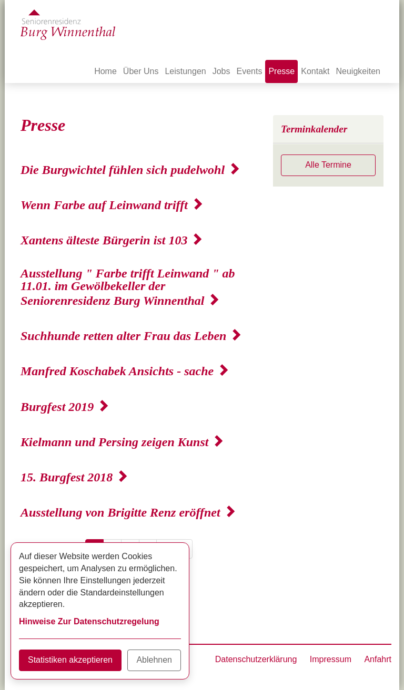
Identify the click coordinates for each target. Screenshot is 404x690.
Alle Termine (328, 164)
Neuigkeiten (358, 71)
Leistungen (185, 71)
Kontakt (315, 71)
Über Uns (141, 71)
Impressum (330, 659)
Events (249, 71)
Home (105, 71)
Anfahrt (377, 659)
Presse (281, 71)
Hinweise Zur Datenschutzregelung (89, 621)
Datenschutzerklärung (256, 659)
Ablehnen (154, 659)
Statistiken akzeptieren (70, 659)
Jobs (221, 71)
